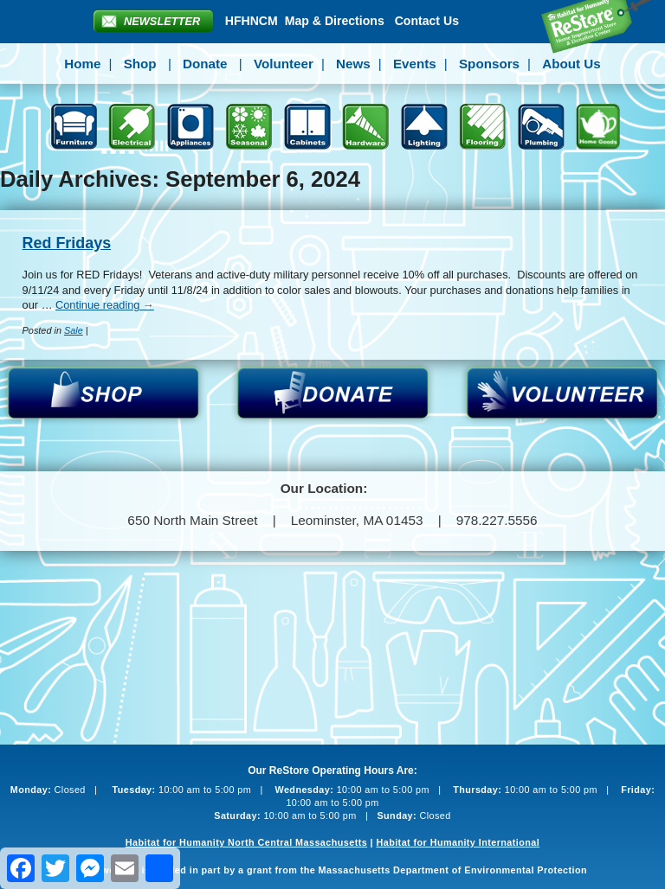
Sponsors (489, 63)
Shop (140, 63)
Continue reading (104, 304)
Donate (205, 63)
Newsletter (162, 21)
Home (82, 63)
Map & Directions (334, 21)
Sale (73, 330)
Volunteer (283, 63)
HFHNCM (251, 21)
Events (414, 63)
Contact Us (427, 21)
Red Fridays (67, 243)
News (353, 63)
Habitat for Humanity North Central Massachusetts (246, 842)
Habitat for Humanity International (457, 842)
